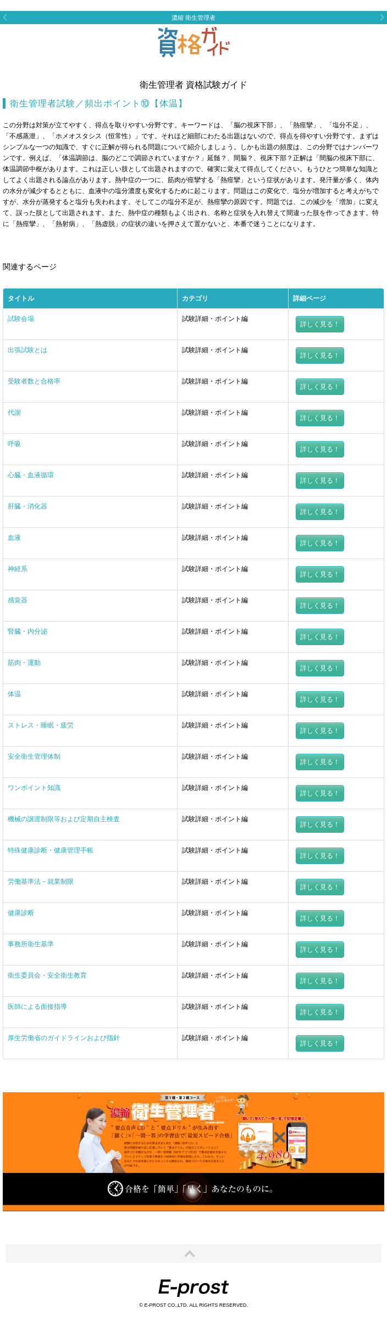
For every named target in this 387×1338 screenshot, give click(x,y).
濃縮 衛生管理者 (193, 17)
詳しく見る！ (320, 324)
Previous (5, 17)
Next (382, 17)
